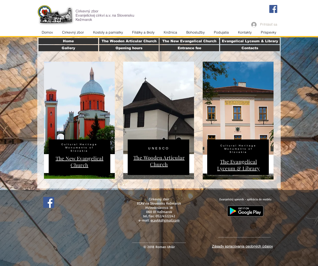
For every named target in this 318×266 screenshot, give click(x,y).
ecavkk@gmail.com (165, 220)
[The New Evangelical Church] (189, 41)
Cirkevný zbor (87, 11)
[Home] (68, 41)
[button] (244, 32)
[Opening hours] (129, 48)
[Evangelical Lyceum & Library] (250, 41)
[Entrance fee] (189, 48)
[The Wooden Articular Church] (129, 41)
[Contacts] (250, 48)
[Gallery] (68, 48)
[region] (79, 120)
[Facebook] (273, 9)
